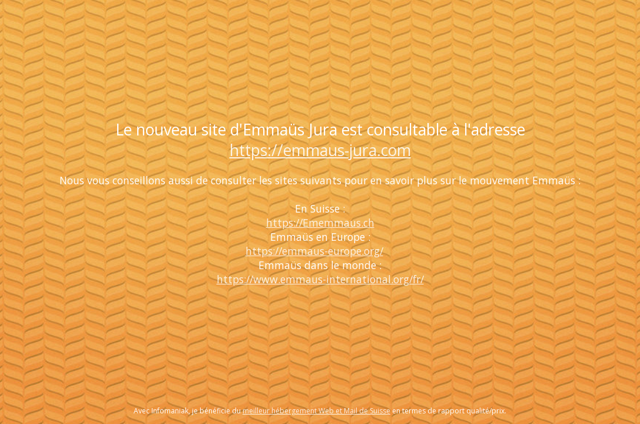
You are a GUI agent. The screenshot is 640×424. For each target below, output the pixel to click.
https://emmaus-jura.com (320, 150)
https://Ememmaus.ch (320, 223)
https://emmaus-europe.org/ (314, 251)
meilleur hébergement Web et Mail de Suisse (316, 411)
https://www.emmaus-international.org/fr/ (320, 279)
